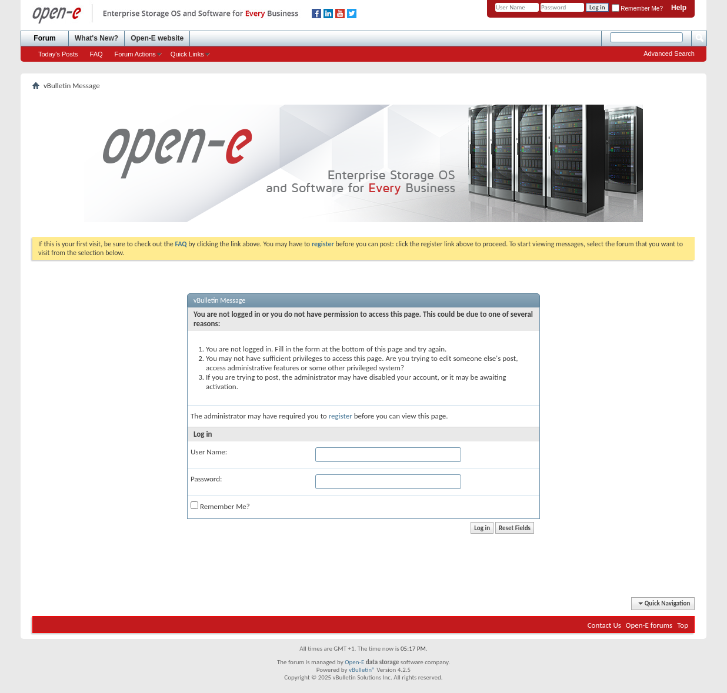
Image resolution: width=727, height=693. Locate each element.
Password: (206, 478)
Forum (44, 38)
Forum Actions (135, 54)
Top (682, 625)
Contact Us (604, 625)
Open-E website (157, 38)
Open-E (354, 662)
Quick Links (187, 54)
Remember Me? (637, 8)
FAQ (96, 54)
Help (678, 8)
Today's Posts (58, 54)
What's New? (96, 38)
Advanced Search (669, 53)
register (340, 415)
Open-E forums (649, 625)
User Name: (209, 451)
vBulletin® (362, 670)
